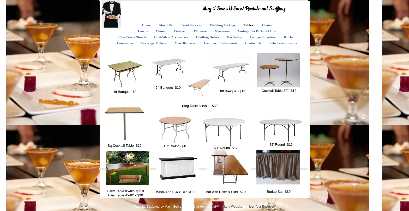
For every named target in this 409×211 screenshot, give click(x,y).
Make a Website (231, 206)
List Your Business (262, 206)
